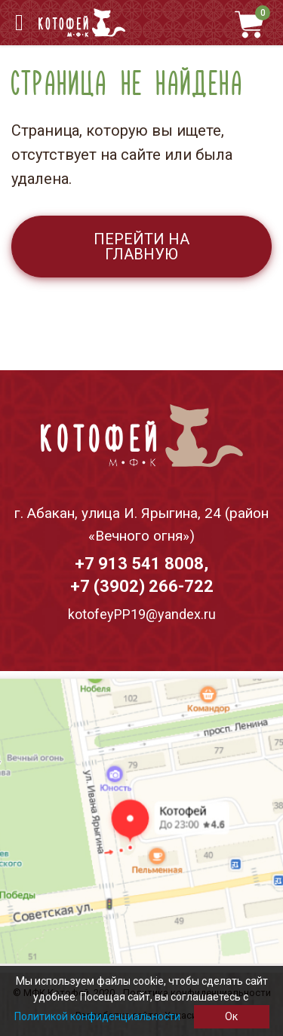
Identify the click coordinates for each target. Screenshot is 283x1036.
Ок (231, 1016)
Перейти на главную (141, 246)
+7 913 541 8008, (141, 563)
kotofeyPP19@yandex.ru (142, 614)
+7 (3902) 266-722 (142, 586)
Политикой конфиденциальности (97, 1016)
